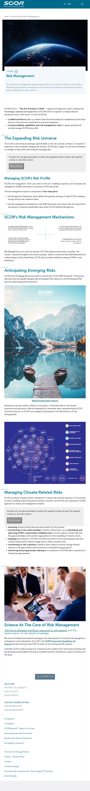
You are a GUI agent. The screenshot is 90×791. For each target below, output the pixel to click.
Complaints (9, 724)
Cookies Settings (11, 767)
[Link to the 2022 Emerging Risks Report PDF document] (45, 401)
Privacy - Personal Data (14, 757)
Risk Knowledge (13, 706)
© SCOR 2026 (10, 776)
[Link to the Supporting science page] (35, 630)
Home (6, 16)
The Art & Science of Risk (18, 16)
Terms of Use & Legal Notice (16, 752)
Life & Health (11, 692)
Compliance (9, 719)
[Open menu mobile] (82, 4)
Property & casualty (15, 688)
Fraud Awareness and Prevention (18, 733)
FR (65, 4)
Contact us (46, 677)
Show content (16, 166)
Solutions (9, 684)
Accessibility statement (14, 743)
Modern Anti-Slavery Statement (18, 738)
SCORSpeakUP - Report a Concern (19, 729)
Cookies (7, 762)
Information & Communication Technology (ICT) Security (28, 771)
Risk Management (14, 710)
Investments (11, 696)
